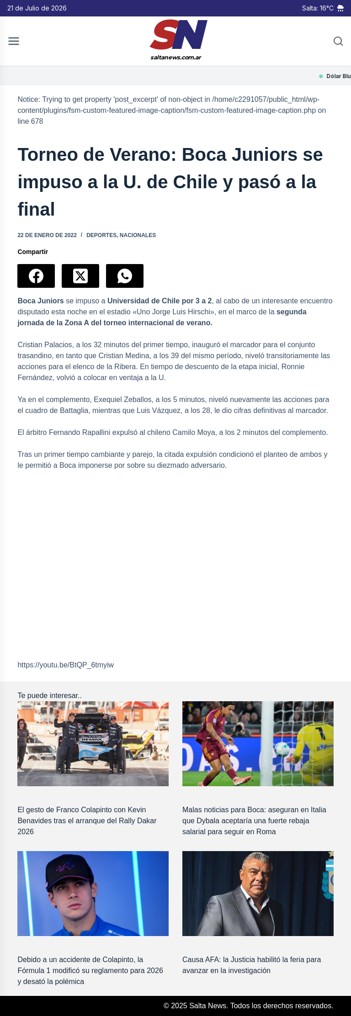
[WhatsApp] (125, 276)
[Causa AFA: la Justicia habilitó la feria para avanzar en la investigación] (258, 893)
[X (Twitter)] (80, 276)
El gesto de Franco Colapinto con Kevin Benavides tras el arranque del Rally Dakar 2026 (86, 821)
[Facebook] (36, 276)
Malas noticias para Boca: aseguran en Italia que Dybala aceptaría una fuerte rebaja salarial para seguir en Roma (254, 821)
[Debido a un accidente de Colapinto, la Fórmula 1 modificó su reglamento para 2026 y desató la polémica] (93, 893)
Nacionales (138, 235)
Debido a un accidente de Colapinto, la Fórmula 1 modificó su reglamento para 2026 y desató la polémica (90, 970)
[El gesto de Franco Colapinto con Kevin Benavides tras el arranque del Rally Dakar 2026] (93, 743)
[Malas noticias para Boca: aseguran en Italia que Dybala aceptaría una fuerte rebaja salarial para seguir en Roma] (258, 743)
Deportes (101, 235)
